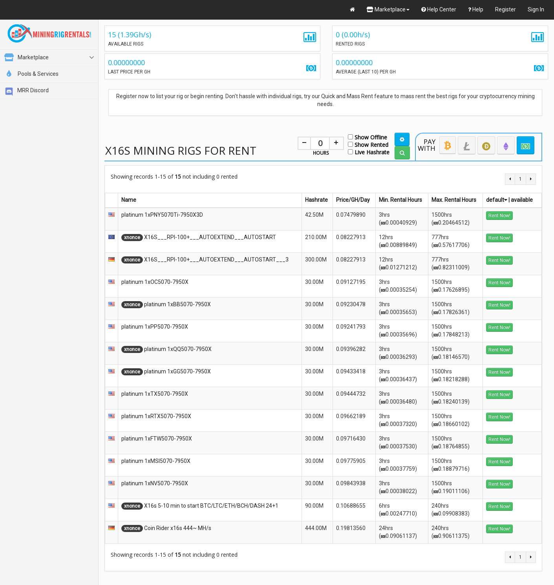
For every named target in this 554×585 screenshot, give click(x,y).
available (522, 200)
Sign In (536, 9)
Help (475, 9)
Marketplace (388, 9)
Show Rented (368, 144)
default (496, 200)
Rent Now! (499, 215)
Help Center (438, 9)
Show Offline (367, 136)
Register (505, 9)
